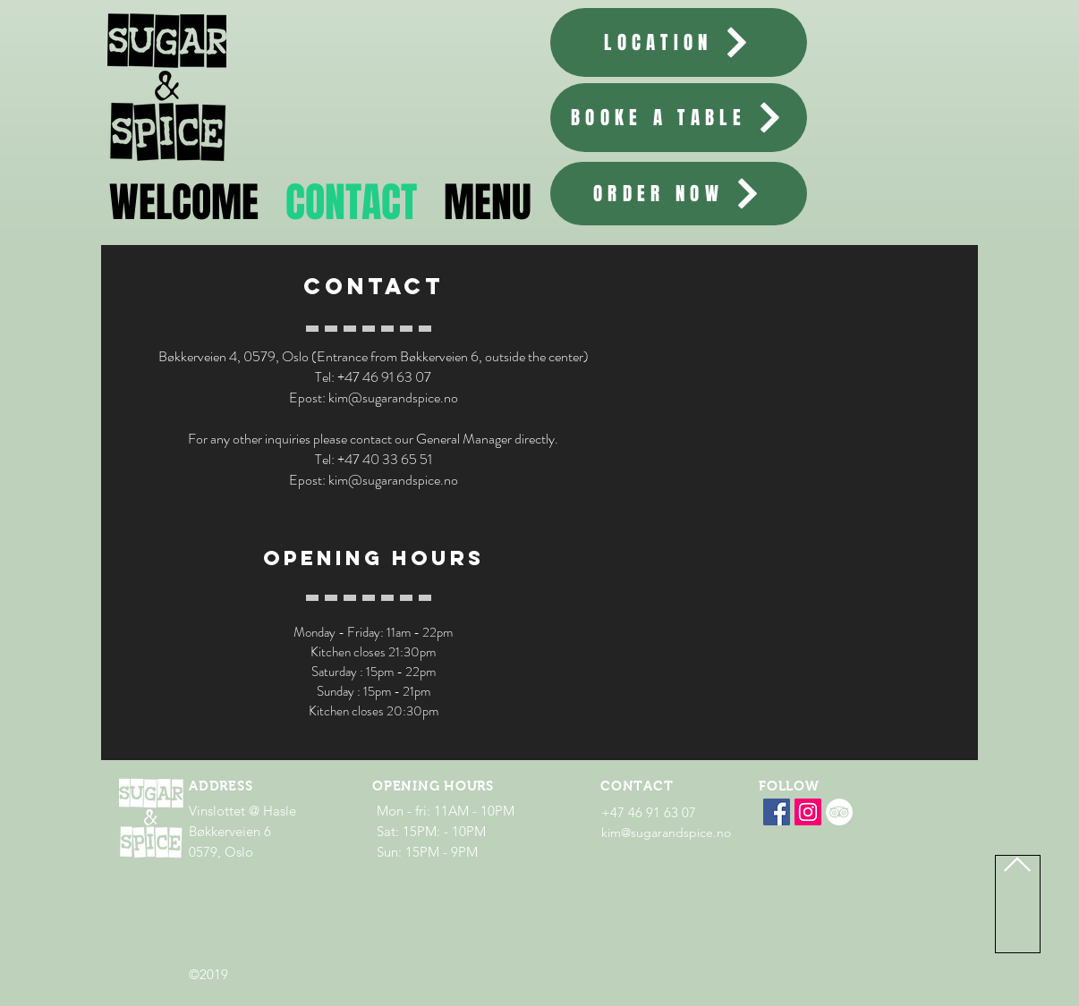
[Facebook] (776, 812)
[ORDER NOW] (678, 193)
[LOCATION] (678, 42)
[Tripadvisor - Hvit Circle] (839, 812)
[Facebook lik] (818, 843)
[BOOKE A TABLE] (678, 117)
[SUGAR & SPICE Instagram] (807, 812)
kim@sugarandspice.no (393, 397)
